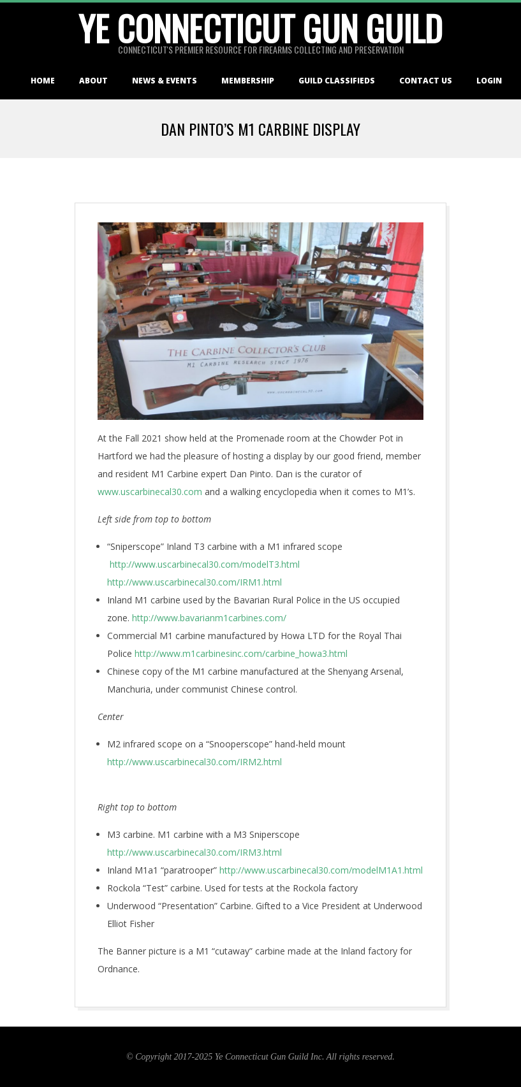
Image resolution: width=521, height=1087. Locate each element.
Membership (247, 80)
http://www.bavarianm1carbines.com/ (209, 618)
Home (43, 80)
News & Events (164, 80)
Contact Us (425, 80)
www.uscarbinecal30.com (150, 492)
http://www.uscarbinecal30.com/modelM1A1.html (321, 870)
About (93, 80)
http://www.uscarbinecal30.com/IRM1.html (194, 582)
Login (489, 80)
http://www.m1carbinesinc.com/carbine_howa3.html (241, 653)
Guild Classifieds (336, 80)
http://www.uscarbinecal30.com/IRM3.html (194, 852)
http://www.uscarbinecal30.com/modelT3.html (205, 564)
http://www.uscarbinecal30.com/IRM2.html (194, 762)
